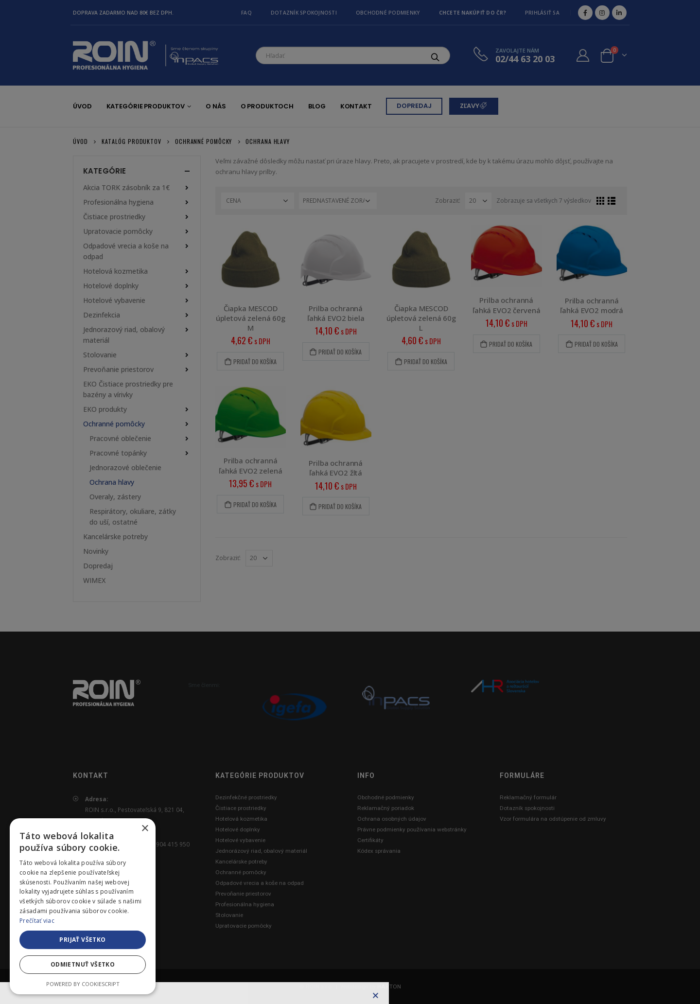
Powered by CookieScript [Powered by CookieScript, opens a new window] (83, 983)
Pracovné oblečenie (120, 438)
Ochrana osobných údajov (391, 818)
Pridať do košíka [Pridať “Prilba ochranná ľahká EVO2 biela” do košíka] (340, 352)
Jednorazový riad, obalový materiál (124, 335)
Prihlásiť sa (542, 12)
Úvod (82, 106)
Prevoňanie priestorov (118, 369)
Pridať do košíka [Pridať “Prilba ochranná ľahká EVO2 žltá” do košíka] (340, 506)
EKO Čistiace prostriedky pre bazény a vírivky (128, 389)
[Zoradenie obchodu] (338, 201)
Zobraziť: (447, 200)
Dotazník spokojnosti (304, 12)
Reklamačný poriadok (385, 808)
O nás (216, 106)
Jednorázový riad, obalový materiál (261, 850)
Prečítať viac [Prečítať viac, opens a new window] (36, 920)
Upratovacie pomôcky (118, 231)
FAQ (246, 12)
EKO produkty (105, 409)
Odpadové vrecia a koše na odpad (126, 251)
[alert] (83, 906)
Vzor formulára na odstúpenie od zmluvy (553, 818)
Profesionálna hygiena (118, 202)
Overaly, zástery (115, 496)
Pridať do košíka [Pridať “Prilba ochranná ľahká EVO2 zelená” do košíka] (255, 504)
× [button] (144, 828)
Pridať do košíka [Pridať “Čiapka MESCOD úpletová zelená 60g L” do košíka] (425, 361)
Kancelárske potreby (115, 536)
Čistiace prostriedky (114, 216)
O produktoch (267, 106)
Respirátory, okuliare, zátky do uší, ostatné (132, 517)
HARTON (389, 986)
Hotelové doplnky (111, 285)
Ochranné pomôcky (114, 423)
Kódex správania (379, 850)
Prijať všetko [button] (82, 939)
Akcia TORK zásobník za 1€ (126, 187)
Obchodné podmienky (388, 12)
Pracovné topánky (118, 453)
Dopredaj (98, 565)
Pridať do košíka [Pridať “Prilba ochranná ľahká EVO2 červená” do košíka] (510, 344)
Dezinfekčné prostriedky (246, 797)
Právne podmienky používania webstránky (412, 829)
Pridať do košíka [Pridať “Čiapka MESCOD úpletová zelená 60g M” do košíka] (255, 361)
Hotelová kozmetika (115, 271)
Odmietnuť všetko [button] (83, 964)
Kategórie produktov (145, 106)
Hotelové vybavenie (114, 300)
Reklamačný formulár (528, 797)
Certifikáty (370, 840)
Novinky (95, 551)
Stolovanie (100, 354)
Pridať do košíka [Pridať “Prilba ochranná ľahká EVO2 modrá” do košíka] (596, 344)
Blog (317, 106)
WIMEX (94, 580)
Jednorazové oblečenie (125, 467)
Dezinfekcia (101, 314)
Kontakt (356, 106)
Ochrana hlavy (111, 482)
